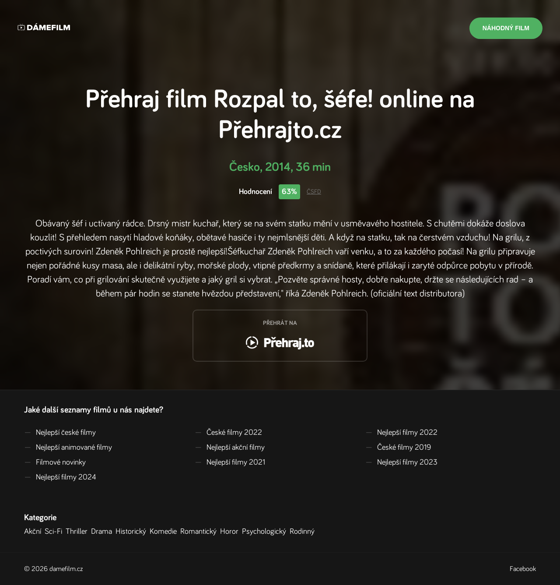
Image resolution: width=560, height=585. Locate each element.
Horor (231, 532)
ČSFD (314, 192)
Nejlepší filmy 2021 (230, 462)
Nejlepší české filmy (60, 432)
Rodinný (304, 532)
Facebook (523, 568)
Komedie (165, 532)
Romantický (200, 532)
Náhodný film (506, 28)
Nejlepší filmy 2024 (60, 477)
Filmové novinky (55, 462)
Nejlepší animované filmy (68, 447)
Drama (103, 532)
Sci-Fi (55, 532)
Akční (34, 532)
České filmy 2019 (398, 447)
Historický (133, 532)
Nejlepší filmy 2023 (401, 462)
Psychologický (266, 532)
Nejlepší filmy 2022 (401, 432)
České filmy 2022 (228, 432)
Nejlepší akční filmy (230, 447)
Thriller (78, 532)
